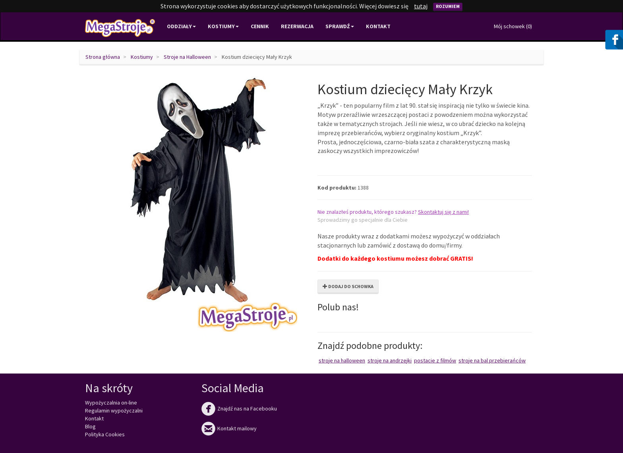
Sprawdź (339, 26)
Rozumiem (448, 6)
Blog (90, 426)
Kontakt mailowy (229, 428)
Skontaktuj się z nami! (443, 211)
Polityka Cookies (105, 434)
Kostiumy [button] (223, 26)
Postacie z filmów (435, 360)
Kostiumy (142, 56)
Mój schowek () (513, 26)
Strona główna (102, 56)
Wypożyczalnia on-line (111, 402)
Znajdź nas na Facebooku (239, 408)
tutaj (421, 6)
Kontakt (378, 26)
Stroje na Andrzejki (390, 360)
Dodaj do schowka (348, 286)
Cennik (260, 26)
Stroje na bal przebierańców (492, 360)
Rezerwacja (297, 26)
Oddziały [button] (181, 26)
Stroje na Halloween (187, 56)
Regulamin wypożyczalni (114, 410)
